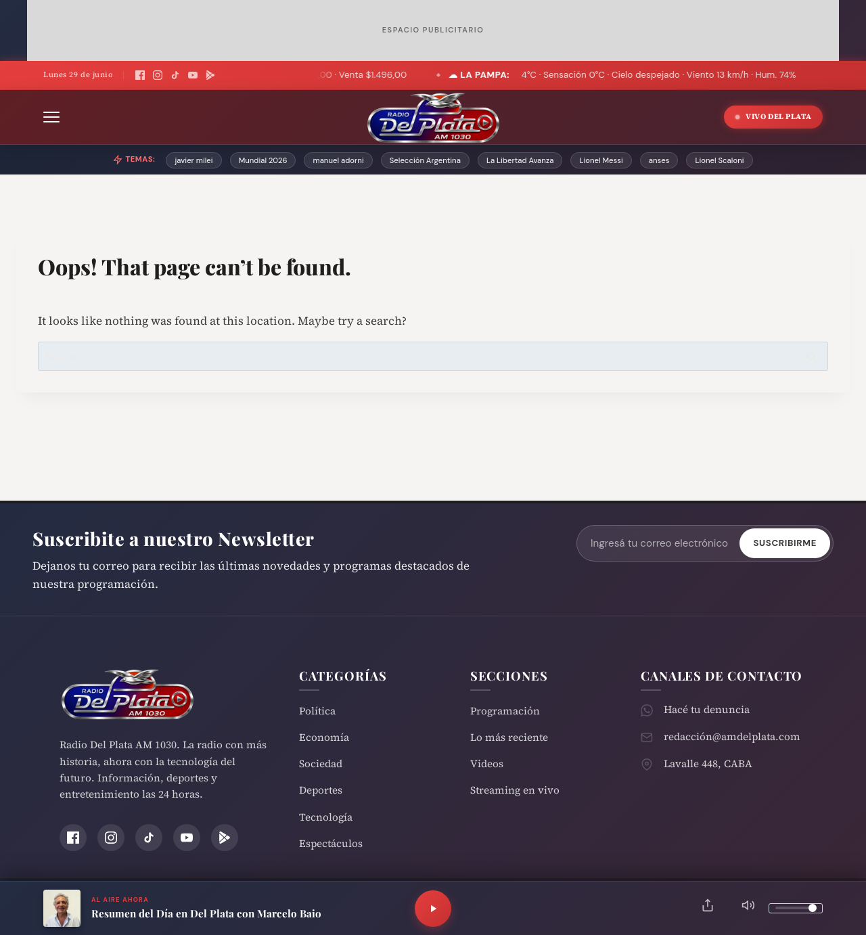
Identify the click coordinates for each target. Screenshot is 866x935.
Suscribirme (785, 543)
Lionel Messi (600, 160)
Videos (486, 763)
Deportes (320, 790)
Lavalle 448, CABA (708, 763)
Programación (505, 711)
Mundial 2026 (263, 160)
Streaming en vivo (515, 790)
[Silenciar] (748, 908)
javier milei (193, 160)
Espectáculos (331, 843)
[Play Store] (210, 75)
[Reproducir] (433, 908)
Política (317, 711)
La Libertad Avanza (520, 160)
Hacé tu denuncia (707, 709)
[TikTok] (175, 75)
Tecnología (325, 817)
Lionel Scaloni (719, 160)
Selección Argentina (425, 160)
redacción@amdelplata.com (732, 736)
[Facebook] (140, 75)
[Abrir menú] (51, 117)
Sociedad (320, 763)
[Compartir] (708, 908)
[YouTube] (193, 75)
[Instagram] (157, 75)
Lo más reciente (509, 737)
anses (659, 160)
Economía (324, 737)
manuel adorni (338, 160)
